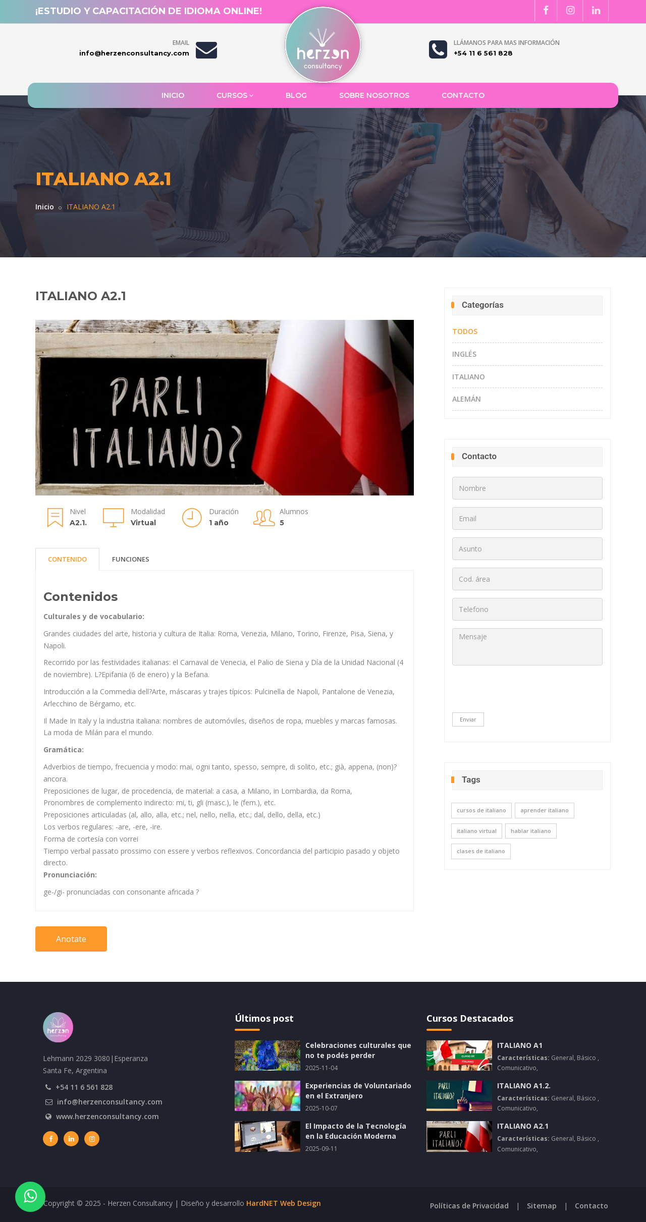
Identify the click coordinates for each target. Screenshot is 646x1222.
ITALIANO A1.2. (524, 1085)
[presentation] (516, 693)
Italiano (468, 376)
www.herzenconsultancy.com (107, 1116)
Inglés (464, 354)
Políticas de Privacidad (469, 1205)
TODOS (464, 331)
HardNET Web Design (283, 1203)
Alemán (466, 399)
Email (181, 42)
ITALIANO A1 (520, 1045)
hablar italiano (531, 831)
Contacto (463, 95)
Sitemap (542, 1205)
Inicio (173, 95)
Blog (296, 95)
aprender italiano (544, 810)
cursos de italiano (481, 810)
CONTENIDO (67, 555)
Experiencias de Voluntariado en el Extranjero (358, 1090)
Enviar (468, 719)
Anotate (71, 934)
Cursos (235, 95)
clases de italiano (481, 851)
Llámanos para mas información (507, 42)
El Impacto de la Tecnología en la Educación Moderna (355, 1131)
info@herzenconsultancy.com (110, 1101)
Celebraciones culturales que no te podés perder (358, 1050)
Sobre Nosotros (374, 95)
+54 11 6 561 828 (84, 1087)
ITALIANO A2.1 (523, 1126)
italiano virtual (477, 831)
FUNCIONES (130, 555)
